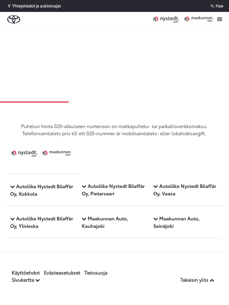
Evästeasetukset (62, 272)
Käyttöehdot (26, 272)
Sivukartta (26, 279)
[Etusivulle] (183, 19)
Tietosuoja (95, 272)
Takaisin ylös (197, 279)
